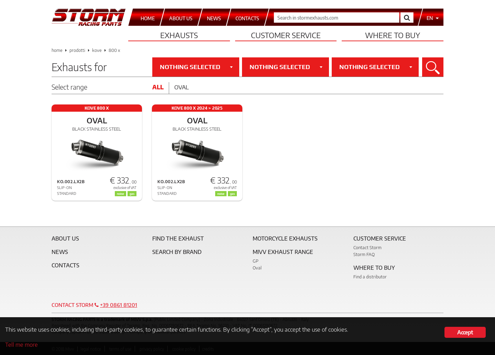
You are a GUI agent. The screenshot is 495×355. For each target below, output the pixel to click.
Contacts (65, 265)
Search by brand (176, 251)
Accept (465, 332)
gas (132, 194)
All (158, 87)
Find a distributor (370, 276)
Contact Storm (367, 247)
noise (120, 194)
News (60, 251)
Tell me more (21, 344)
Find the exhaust (178, 238)
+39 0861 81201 (118, 305)
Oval (181, 87)
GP (255, 261)
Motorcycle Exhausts (285, 238)
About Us (65, 238)
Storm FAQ (364, 254)
